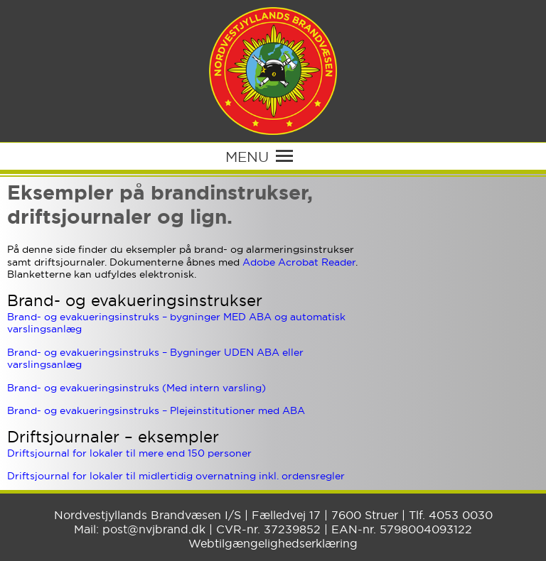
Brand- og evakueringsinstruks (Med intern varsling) (136, 387)
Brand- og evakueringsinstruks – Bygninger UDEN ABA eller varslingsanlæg (155, 358)
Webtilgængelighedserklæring (273, 543)
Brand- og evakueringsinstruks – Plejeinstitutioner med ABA (156, 410)
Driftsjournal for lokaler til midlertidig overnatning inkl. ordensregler (176, 475)
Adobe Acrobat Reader (298, 262)
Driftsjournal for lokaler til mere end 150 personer (129, 453)
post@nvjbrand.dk (153, 529)
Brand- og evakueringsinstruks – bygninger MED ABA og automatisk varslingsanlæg (176, 323)
